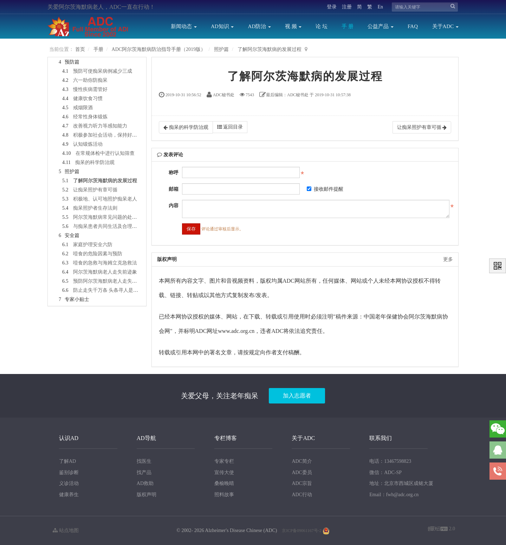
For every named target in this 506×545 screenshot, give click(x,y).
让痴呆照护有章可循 (95, 189)
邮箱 (174, 189)
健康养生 (69, 494)
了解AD (67, 461)
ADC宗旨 (302, 483)
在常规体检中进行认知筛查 (105, 153)
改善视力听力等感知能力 (100, 126)
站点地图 (66, 530)
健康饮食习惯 (88, 98)
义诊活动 (69, 483)
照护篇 (221, 49)
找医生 (144, 461)
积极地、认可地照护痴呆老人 (105, 199)
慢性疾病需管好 (90, 89)
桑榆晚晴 (224, 483)
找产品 (144, 472)
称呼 (174, 172)
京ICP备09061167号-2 (301, 530)
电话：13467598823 (390, 461)
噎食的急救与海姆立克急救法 (105, 262)
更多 (448, 259)
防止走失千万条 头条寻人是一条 (108, 290)
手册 (98, 49)
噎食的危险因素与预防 (97, 253)
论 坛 (321, 26)
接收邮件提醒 (325, 189)
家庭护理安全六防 (92, 244)
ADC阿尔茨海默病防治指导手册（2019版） (159, 49)
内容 (174, 205)
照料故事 (224, 494)
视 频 (293, 26)
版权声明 (146, 494)
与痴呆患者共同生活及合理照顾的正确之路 (120, 226)
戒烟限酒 (83, 107)
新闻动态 (184, 26)
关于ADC (445, 26)
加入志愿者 (297, 396)
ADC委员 (302, 472)
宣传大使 (224, 472)
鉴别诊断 (69, 472)
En (380, 6)
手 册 (347, 26)
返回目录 (230, 127)
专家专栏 (224, 461)
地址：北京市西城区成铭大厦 (401, 483)
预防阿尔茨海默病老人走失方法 (107, 281)
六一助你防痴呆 (90, 80)
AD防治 (259, 26)
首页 (80, 49)
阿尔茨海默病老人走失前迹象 (105, 272)
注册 (347, 6)
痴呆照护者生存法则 (95, 208)
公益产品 (381, 26)
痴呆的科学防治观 (95, 162)
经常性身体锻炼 (90, 116)
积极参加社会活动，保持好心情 (107, 135)
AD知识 (222, 26)
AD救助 (145, 483)
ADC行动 (302, 494)
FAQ (413, 26)
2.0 (441, 529)
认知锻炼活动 (88, 144)
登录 (332, 6)
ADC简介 (302, 461)
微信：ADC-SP (385, 472)
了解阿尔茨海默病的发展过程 (269, 49)
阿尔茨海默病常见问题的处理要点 (110, 217)
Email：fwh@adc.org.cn (394, 494)
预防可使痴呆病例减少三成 (102, 71)
